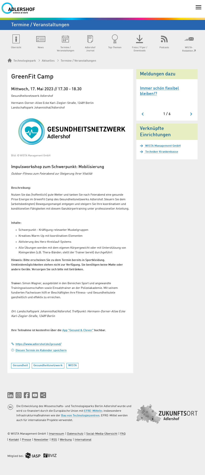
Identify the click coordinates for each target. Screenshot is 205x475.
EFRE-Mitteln (93, 410)
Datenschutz (75, 433)
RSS (54, 439)
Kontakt (14, 439)
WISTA (72, 365)
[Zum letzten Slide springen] (143, 114)
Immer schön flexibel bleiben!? (159, 91)
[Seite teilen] (43, 395)
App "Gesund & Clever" (77, 330)
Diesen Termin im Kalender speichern (39, 350)
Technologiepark (21, 61)
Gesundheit (20, 365)
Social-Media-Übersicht (101, 433)
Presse (26, 439)
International (83, 439)
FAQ (122, 433)
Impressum (56, 433)
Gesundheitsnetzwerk (48, 365)
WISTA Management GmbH (162, 145)
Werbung (66, 439)
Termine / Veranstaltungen (78, 60)
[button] (10, 395)
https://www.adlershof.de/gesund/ (36, 344)
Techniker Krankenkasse (161, 151)
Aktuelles (48, 60)
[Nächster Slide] (191, 114)
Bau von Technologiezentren (80, 415)
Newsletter (41, 439)
